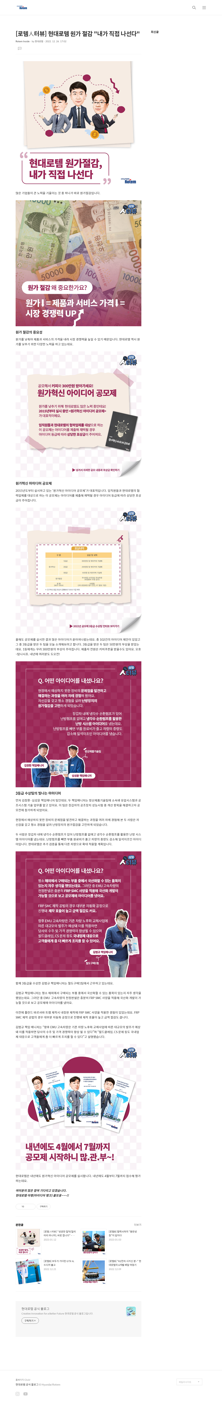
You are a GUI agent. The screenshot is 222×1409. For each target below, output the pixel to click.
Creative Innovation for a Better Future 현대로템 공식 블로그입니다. (57, 1313)
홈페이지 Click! (23, 1380)
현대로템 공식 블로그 (35, 1309)
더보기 (137, 1225)
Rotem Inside (22, 41)
